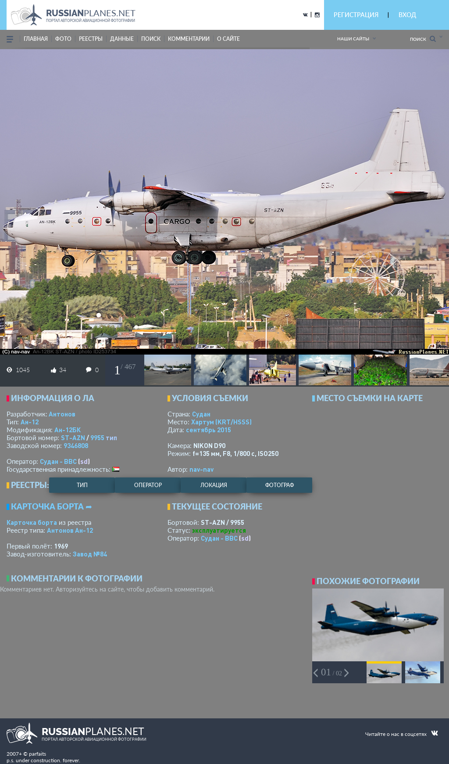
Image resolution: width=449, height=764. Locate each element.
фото (63, 39)
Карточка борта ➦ (51, 506)
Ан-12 (30, 422)
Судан (201, 414)
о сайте (228, 39)
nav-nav (201, 469)
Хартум (221, 422)
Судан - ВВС (58, 461)
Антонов (62, 414)
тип (111, 437)
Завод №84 (90, 554)
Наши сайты (353, 38)
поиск (150, 39)
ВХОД (407, 14)
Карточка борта (32, 522)
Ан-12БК (67, 430)
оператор (148, 485)
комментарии (189, 39)
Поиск (423, 39)
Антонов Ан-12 (70, 530)
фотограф (279, 485)
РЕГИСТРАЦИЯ (356, 14)
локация (213, 485)
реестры (91, 39)
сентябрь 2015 (208, 430)
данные (122, 39)
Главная (36, 39)
